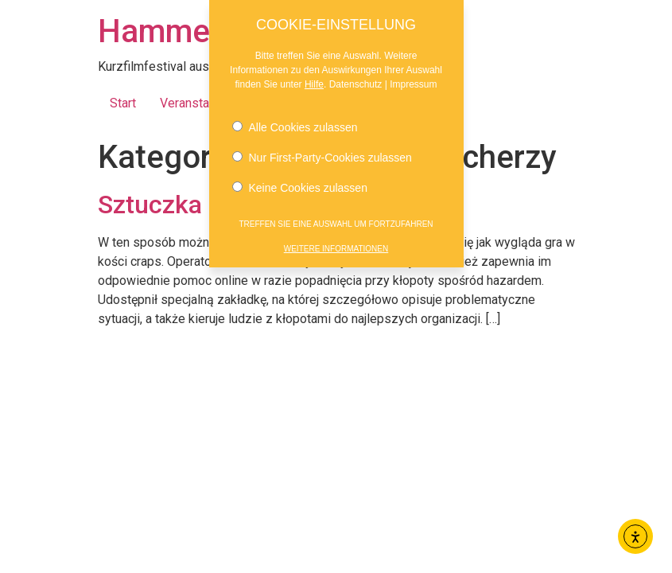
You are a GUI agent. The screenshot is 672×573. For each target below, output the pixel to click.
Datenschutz (356, 81)
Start (123, 103)
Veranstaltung (198, 103)
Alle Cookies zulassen (295, 124)
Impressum (413, 81)
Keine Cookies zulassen (299, 184)
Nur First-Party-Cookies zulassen (322, 154)
